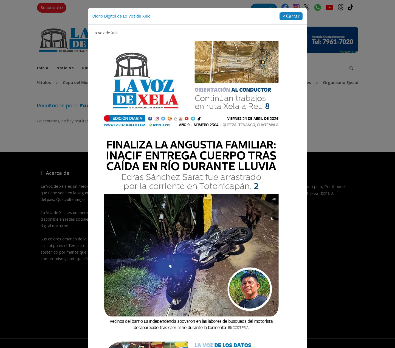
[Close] (291, 16)
